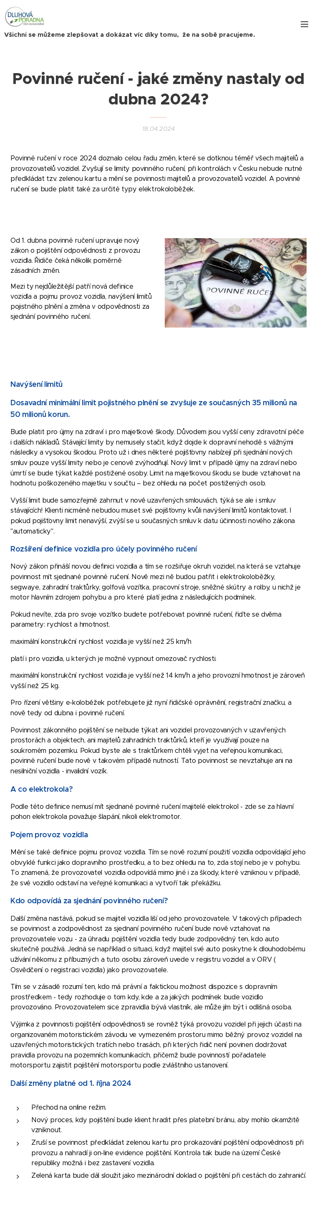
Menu (304, 24)
